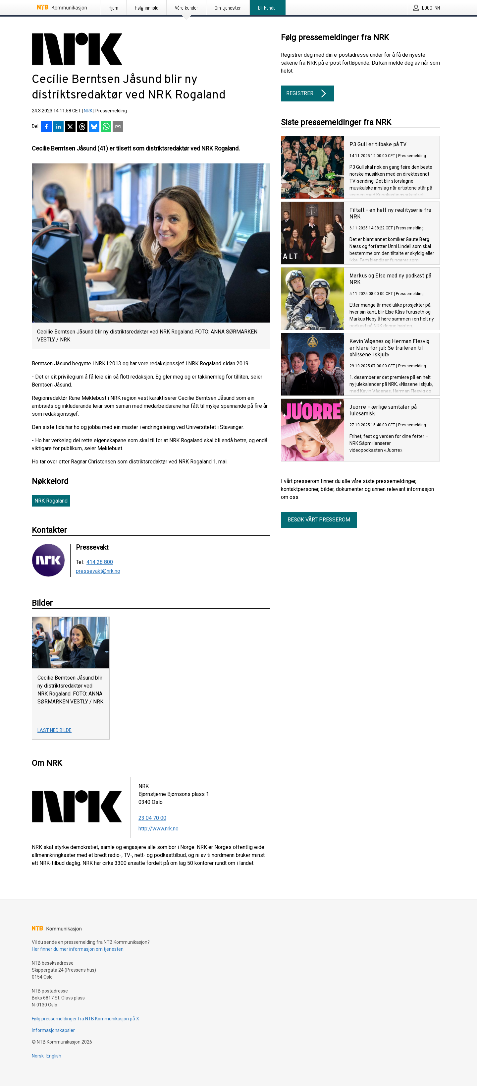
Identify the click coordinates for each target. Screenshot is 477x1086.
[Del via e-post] (118, 127)
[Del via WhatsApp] (106, 127)
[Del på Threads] (82, 127)
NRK (88, 110)
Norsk (38, 1055)
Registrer (307, 93)
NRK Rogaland (51, 501)
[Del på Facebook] (46, 127)
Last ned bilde (54, 730)
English (53, 1055)
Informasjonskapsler (53, 1030)
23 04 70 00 (152, 818)
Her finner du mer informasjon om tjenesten (78, 949)
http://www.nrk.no (158, 828)
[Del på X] (70, 127)
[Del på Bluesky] (94, 127)
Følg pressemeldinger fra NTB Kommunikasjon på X (85, 1018)
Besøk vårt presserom (319, 519)
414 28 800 (99, 562)
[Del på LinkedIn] (58, 127)
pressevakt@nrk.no (98, 571)
